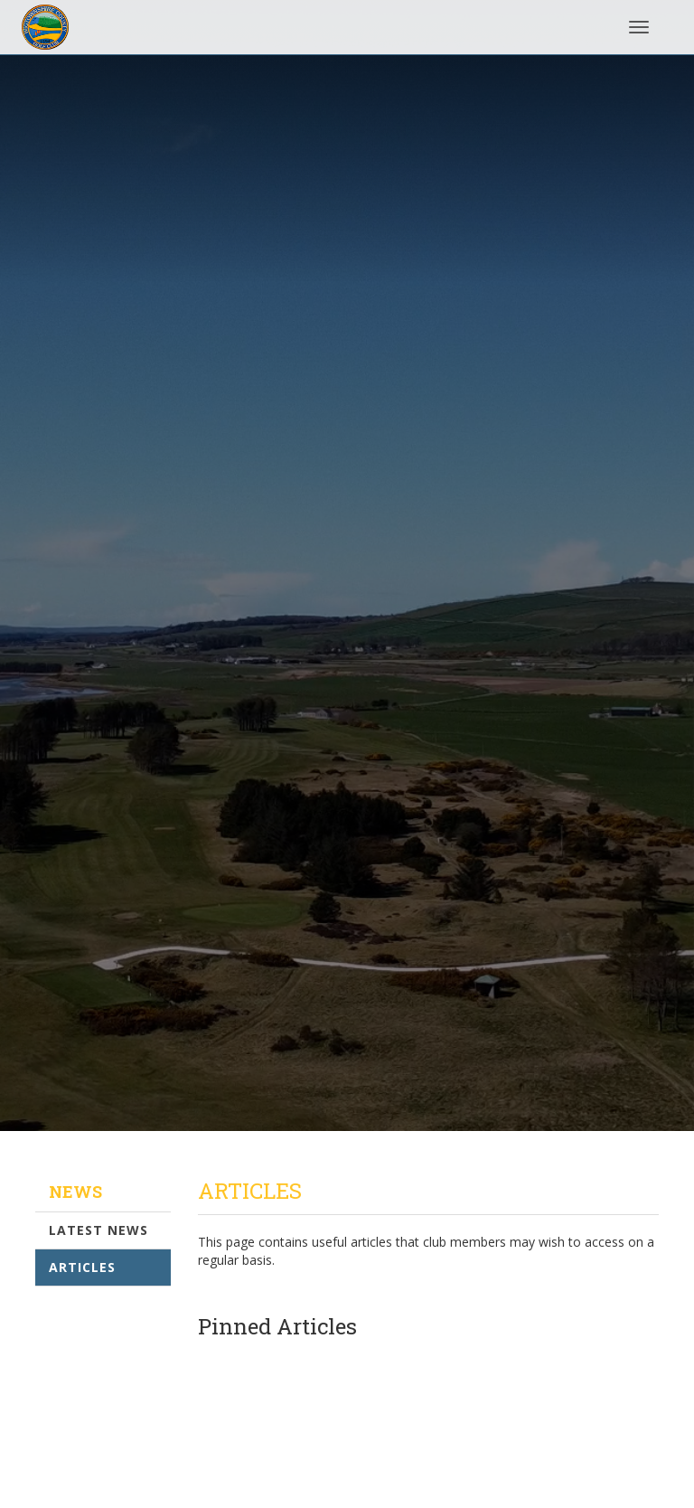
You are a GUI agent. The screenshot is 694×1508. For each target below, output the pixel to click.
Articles (82, 1267)
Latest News (98, 1230)
